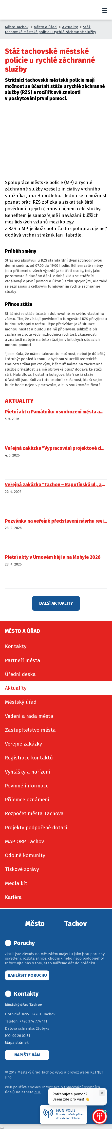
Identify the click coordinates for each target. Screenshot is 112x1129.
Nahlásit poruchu (27, 975)
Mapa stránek (17, 1042)
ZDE (37, 1092)
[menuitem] (56, 646)
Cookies (34, 1087)
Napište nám (27, 1054)
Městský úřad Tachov (35, 1072)
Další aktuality (56, 603)
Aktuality (70, 27)
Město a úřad (45, 27)
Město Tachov (16, 27)
